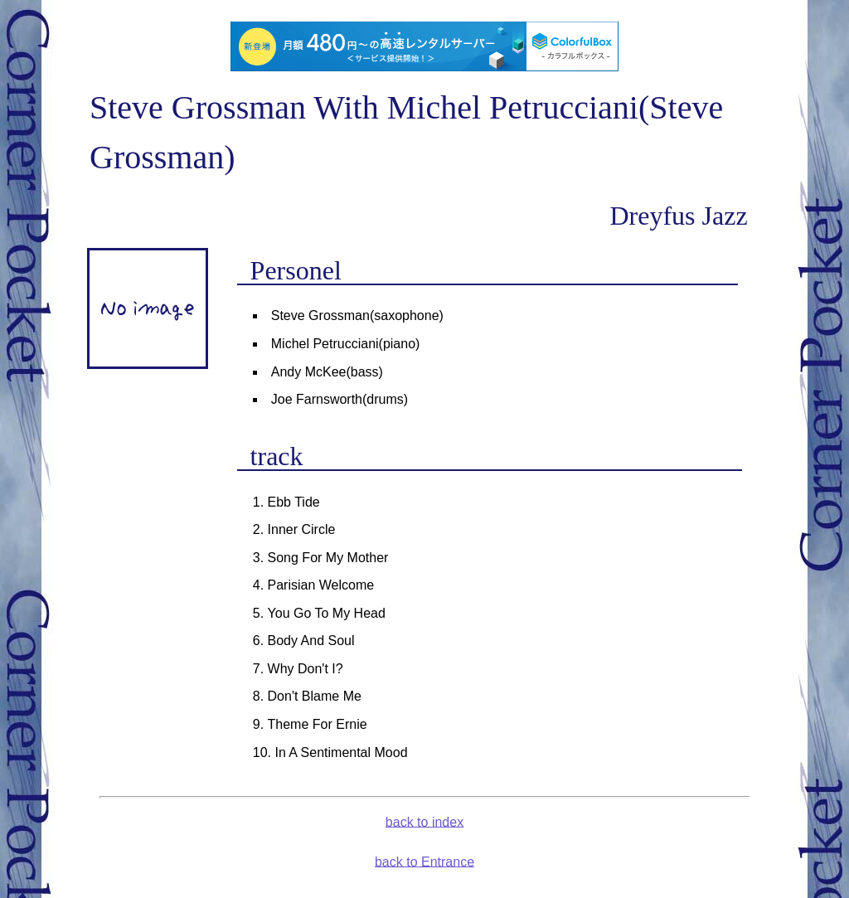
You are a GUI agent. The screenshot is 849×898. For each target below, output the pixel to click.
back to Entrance (424, 861)
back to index (424, 821)
